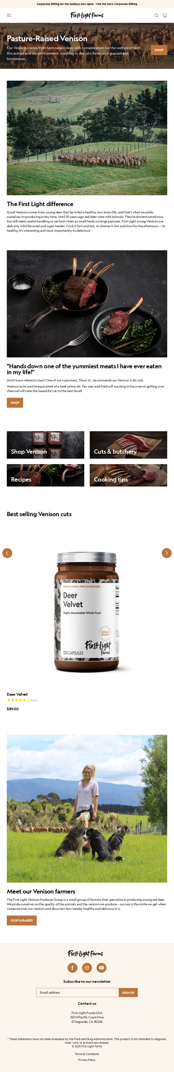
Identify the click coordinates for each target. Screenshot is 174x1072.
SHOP (159, 50)
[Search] (157, 15)
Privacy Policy (86, 1060)
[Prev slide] (7, 553)
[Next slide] (167, 553)
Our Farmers (22, 920)
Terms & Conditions (87, 1054)
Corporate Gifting (125, 4)
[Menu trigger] (9, 15)
